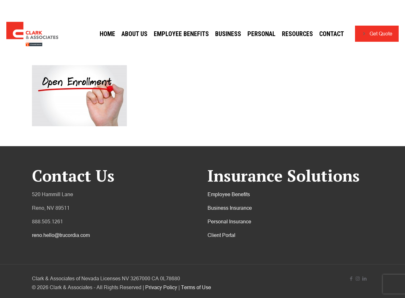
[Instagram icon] (357, 278)
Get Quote (376, 34)
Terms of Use (196, 287)
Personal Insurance (229, 221)
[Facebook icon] (351, 278)
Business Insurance (230, 208)
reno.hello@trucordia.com (61, 235)
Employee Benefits (229, 194)
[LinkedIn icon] (364, 278)
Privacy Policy (161, 287)
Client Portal (221, 235)
